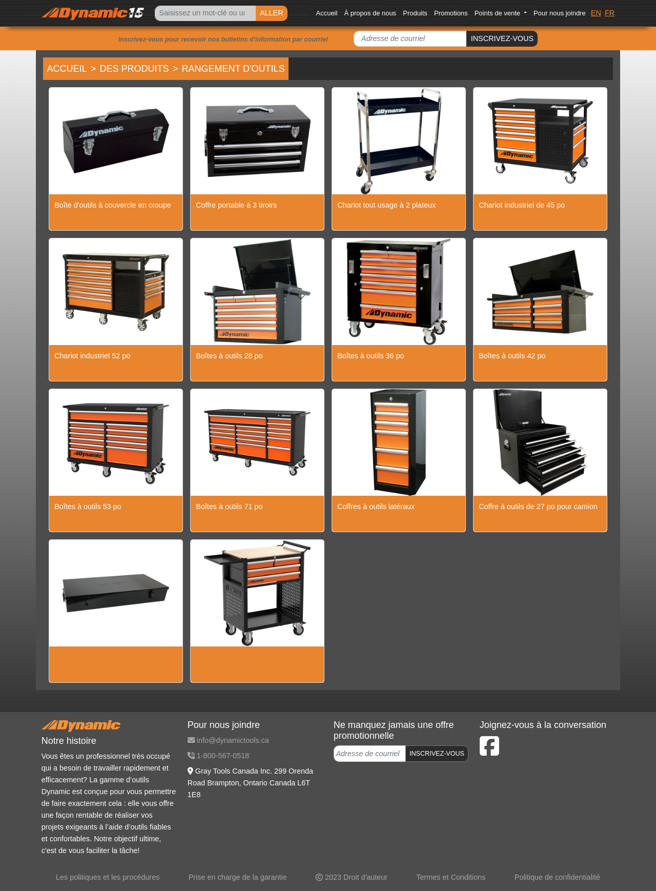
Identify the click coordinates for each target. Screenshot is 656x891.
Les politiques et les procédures (107, 877)
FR (609, 13)
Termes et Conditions (450, 877)
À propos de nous (370, 13)
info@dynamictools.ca (228, 740)
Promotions (451, 13)
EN (596, 13)
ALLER (271, 13)
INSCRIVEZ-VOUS (502, 38)
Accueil (327, 13)
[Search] (205, 14)
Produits (415, 13)
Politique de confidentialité (557, 877)
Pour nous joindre (560, 13)
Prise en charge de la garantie (238, 877)
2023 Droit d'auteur (351, 877)
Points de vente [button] (498, 13)
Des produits (134, 69)
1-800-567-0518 (218, 756)
